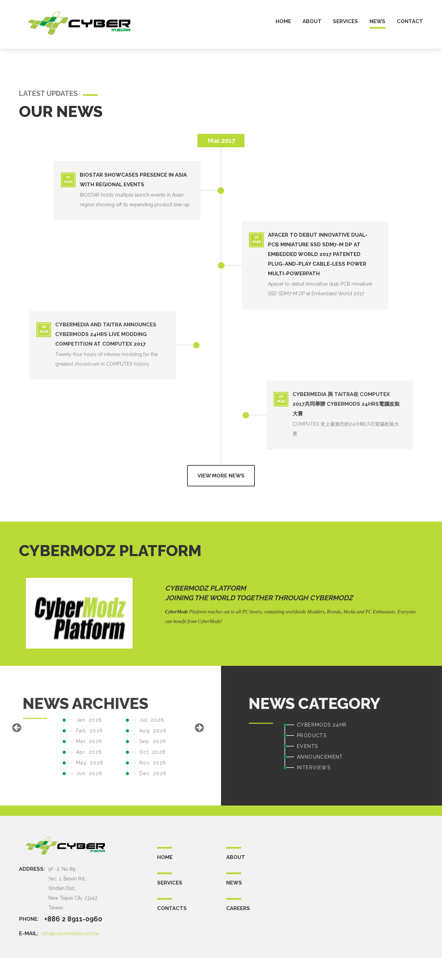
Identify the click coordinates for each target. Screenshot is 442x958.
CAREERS (238, 908)
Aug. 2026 (45, 730)
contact (410, 21)
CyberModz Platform (205, 588)
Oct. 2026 (45, 752)
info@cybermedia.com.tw (70, 933)
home (283, 21)
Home (165, 857)
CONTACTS (172, 908)
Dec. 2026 (45, 773)
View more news (221, 476)
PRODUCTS (419, 735)
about (311, 21)
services (345, 21)
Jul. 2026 (44, 720)
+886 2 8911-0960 (73, 919)
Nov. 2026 (45, 763)
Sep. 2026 (45, 741)
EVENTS (414, 746)
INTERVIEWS (421, 767)
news (377, 21)
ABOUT (235, 857)
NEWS (234, 883)
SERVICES (169, 883)
